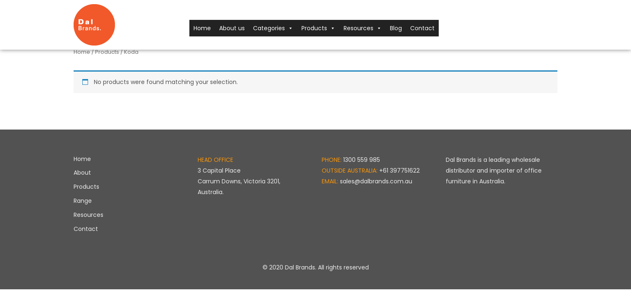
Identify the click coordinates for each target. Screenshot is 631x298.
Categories (273, 28)
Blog (396, 28)
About (82, 172)
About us (232, 28)
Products (318, 28)
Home (202, 28)
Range (83, 201)
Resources (363, 28)
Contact (422, 28)
